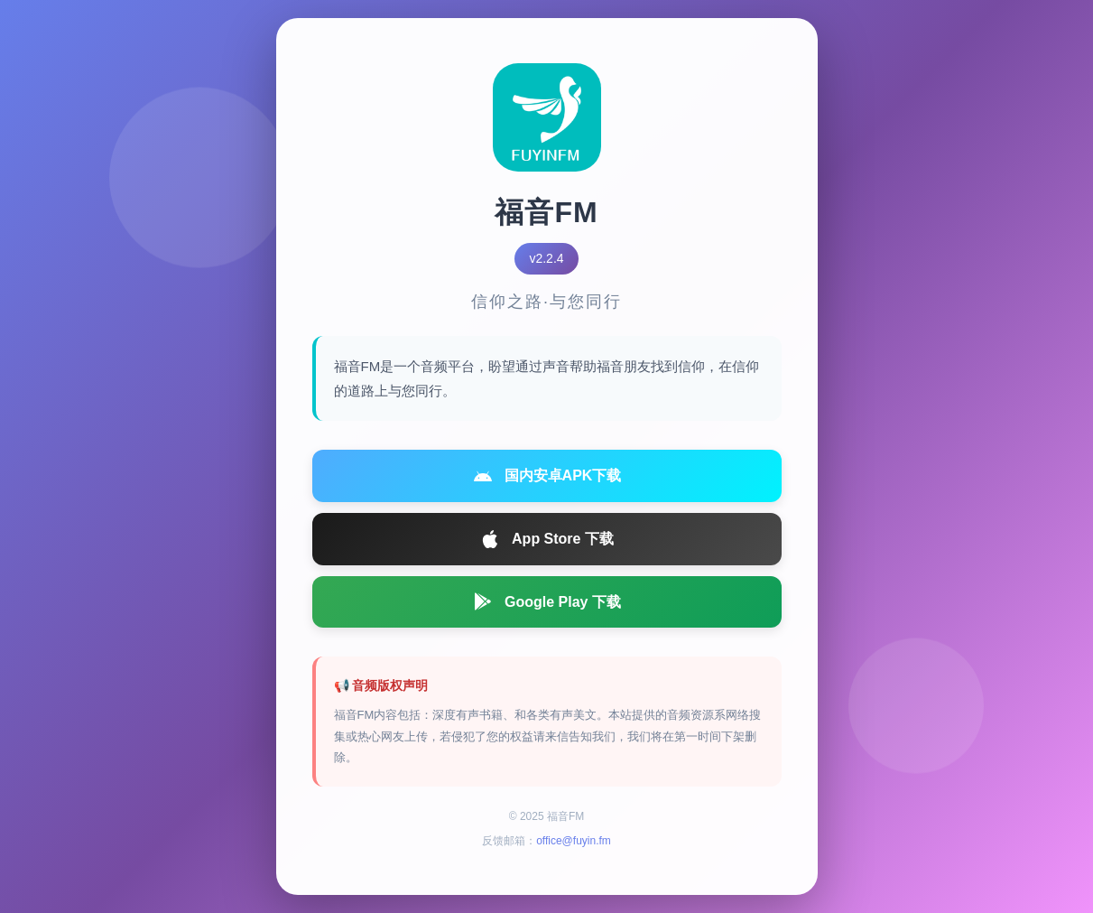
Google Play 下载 (546, 601)
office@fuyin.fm (573, 840)
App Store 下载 (546, 539)
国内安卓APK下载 (547, 476)
